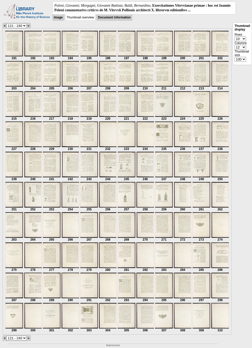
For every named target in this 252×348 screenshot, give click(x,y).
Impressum (113, 345)
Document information (114, 17)
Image (58, 17)
